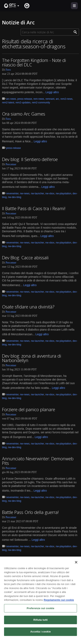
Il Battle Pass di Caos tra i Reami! (33, 208)
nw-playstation (63, 193)
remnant (49, 98)
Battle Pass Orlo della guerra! (30, 512)
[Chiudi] (76, 564)
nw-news (24, 193)
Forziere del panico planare (28, 409)
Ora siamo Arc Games (23, 114)
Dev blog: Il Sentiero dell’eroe (30, 159)
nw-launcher (37, 193)
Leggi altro (52, 92)
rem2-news (66, 98)
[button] (11, 5)
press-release (24, 98)
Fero (8, 69)
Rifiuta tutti (40, 621)
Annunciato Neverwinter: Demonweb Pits (38, 460)
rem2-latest (8, 102)
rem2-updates (23, 102)
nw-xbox (49, 193)
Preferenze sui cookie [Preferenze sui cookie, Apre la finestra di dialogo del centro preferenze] (40, 610)
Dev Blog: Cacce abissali (25, 257)
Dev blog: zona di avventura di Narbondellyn (31, 358)
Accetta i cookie (40, 633)
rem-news (38, 98)
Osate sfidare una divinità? (28, 307)
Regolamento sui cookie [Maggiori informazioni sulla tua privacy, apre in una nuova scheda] (59, 601)
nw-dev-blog (14, 197)
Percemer (11, 164)
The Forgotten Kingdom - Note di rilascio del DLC (34, 62)
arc (57, 98)
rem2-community (41, 102)
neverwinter (12, 193)
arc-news (11, 98)
